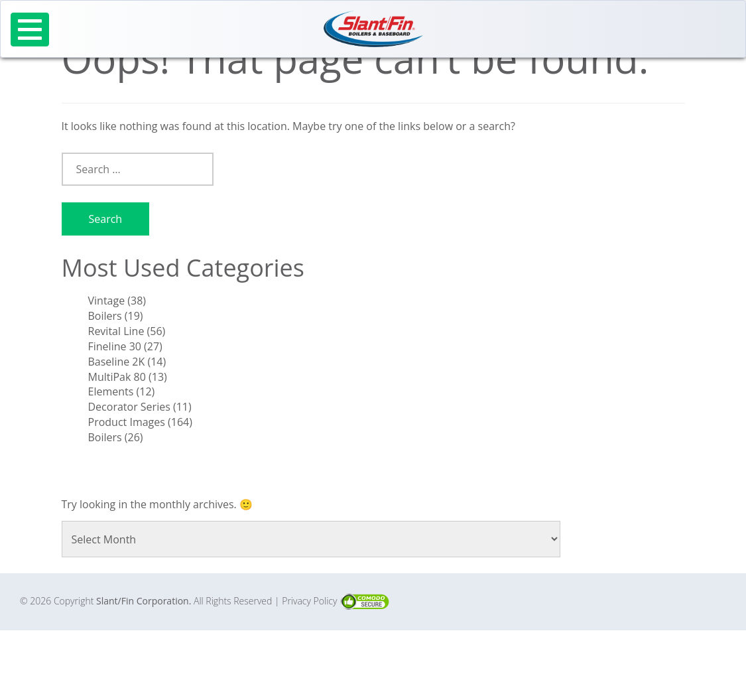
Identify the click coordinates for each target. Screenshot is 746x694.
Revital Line (116, 331)
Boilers (105, 316)
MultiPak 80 (117, 377)
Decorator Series (129, 406)
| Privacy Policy (307, 600)
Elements (111, 391)
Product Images (126, 422)
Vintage (106, 300)
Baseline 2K (116, 361)
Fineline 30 (114, 346)
